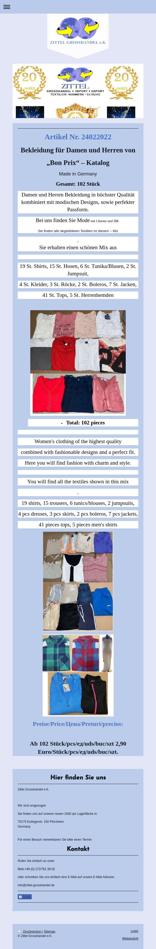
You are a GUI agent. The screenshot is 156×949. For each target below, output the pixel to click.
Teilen (25, 897)
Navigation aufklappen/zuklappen (78, 6)
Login (134, 931)
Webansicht (130, 938)
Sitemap (49, 931)
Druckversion (30, 931)
